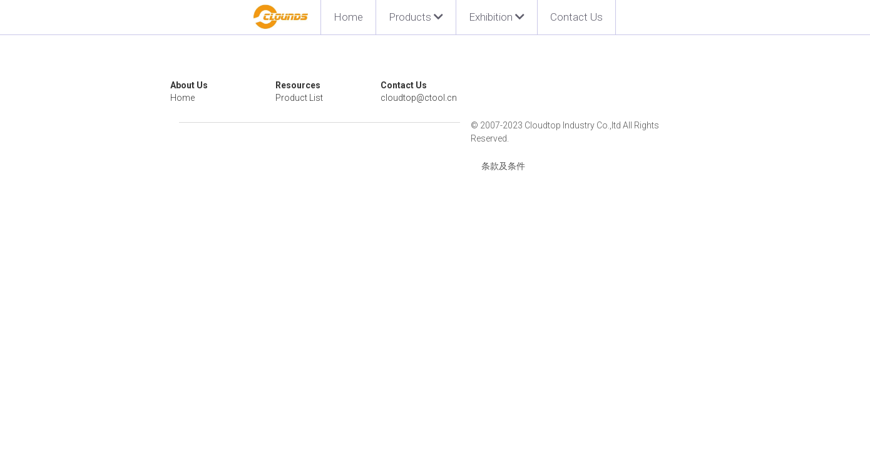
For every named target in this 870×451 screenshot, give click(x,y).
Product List (330, 98)
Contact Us (576, 17)
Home (348, 17)
